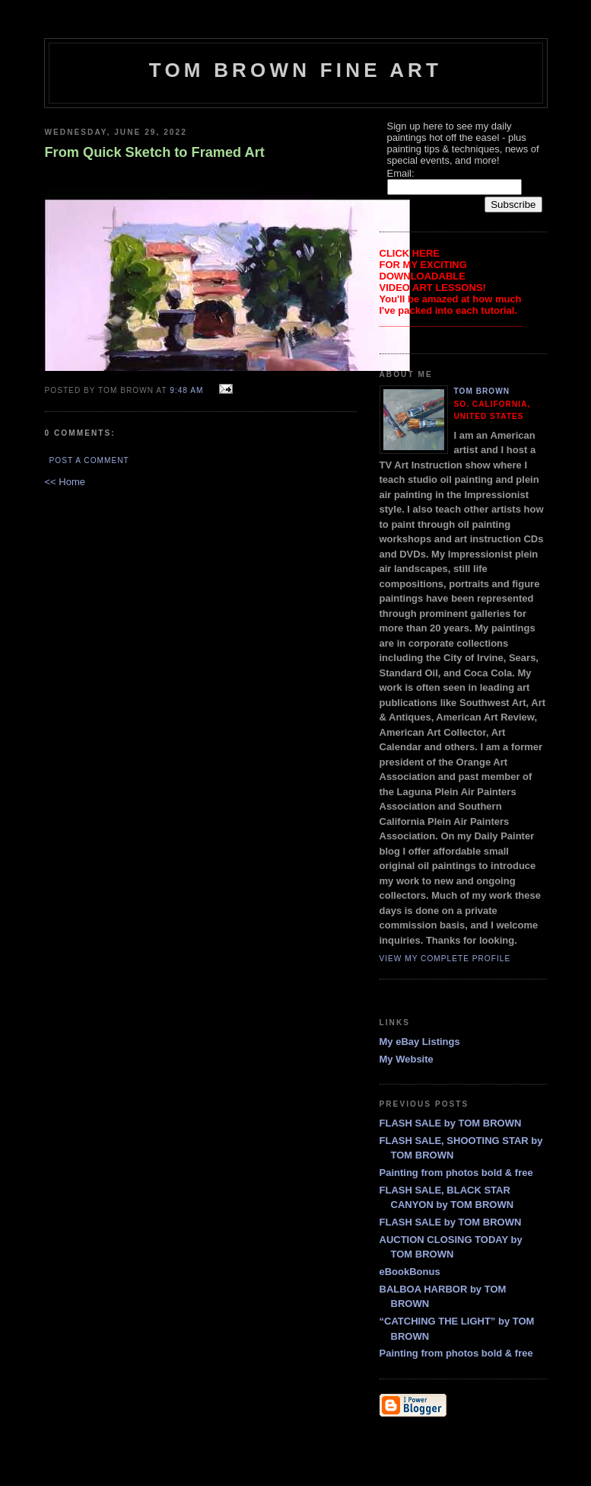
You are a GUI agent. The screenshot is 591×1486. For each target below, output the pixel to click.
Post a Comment (89, 460)
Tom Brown (482, 391)
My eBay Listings (420, 1041)
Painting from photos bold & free (456, 1172)
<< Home (65, 481)
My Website (407, 1059)
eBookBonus (410, 1271)
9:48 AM (186, 390)
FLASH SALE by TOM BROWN (451, 1123)
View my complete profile (445, 958)
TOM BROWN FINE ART (295, 70)
